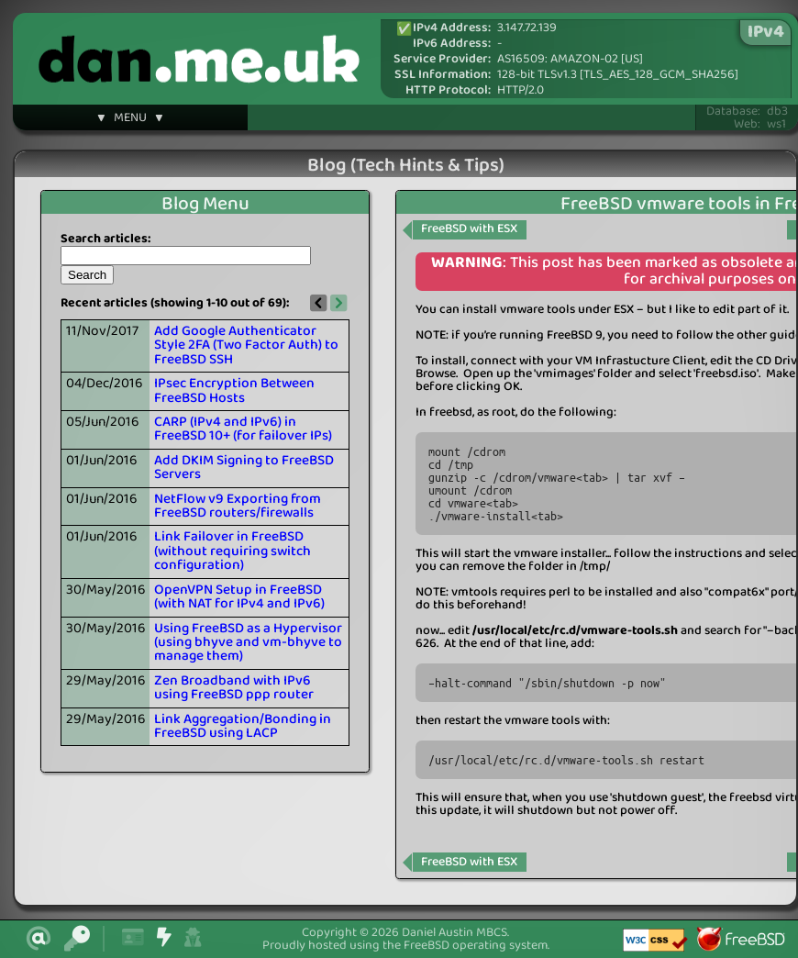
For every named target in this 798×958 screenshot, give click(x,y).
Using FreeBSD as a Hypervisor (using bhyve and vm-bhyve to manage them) (248, 643)
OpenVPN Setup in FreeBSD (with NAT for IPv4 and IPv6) (239, 597)
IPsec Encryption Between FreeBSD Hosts (234, 390)
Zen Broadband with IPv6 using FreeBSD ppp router (234, 688)
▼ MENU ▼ (130, 120)
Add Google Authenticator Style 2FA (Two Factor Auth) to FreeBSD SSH (246, 345)
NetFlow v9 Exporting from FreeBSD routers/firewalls (237, 506)
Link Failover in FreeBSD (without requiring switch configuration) (232, 551)
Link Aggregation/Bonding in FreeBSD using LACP (242, 726)
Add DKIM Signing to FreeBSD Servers (244, 467)
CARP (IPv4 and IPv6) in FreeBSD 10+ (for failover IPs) (243, 429)
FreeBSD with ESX (469, 229)
